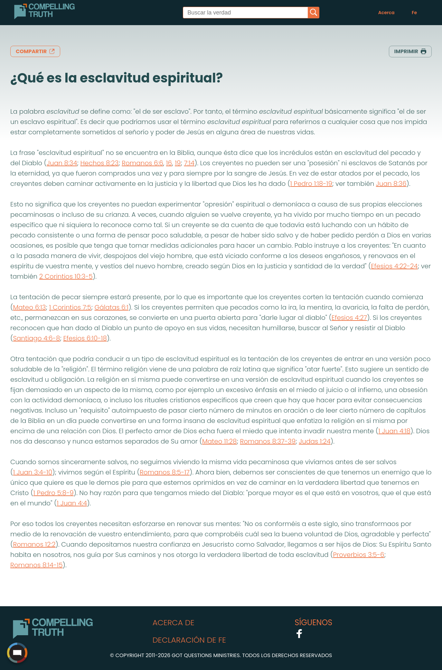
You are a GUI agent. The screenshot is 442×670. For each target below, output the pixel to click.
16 (169, 163)
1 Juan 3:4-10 (32, 472)
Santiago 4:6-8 (36, 338)
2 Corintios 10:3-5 (66, 276)
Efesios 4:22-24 (394, 266)
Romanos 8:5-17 (165, 472)
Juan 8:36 (391, 183)
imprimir (410, 51)
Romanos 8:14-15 (36, 565)
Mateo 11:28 (219, 441)
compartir (35, 51)
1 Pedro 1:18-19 (311, 183)
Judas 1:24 (315, 441)
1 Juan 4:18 (394, 431)
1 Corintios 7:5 (70, 307)
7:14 (189, 163)
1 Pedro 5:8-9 (53, 492)
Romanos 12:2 (34, 544)
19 (178, 163)
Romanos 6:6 (142, 163)
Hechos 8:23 (99, 163)
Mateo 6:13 (29, 307)
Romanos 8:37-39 (268, 441)
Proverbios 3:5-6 (358, 554)
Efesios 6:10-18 (85, 338)
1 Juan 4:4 (72, 503)
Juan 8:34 (62, 163)
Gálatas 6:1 (112, 307)
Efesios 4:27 (349, 317)
